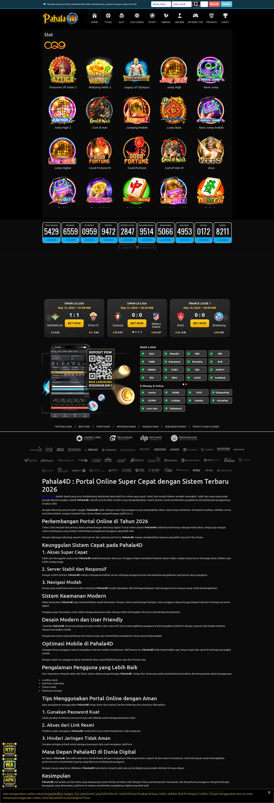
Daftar (226, 4)
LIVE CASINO (137, 22)
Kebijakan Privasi (80, 797)
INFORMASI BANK (126, 426)
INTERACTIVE (195, 22)
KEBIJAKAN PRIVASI (175, 426)
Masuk (214, 4)
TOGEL (108, 22)
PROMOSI (211, 22)
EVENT (225, 22)
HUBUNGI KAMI (150, 426)
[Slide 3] (138, 332)
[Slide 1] (133, 332)
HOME (94, 22)
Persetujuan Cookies (196, 793)
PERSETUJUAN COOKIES (206, 426)
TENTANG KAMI (63, 426)
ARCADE (179, 22)
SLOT (122, 22)
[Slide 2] (136, 332)
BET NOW (74, 323)
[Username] (161, 4)
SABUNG (166, 22)
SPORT (152, 22)
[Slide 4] (141, 332)
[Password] (182, 4)
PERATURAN (103, 426)
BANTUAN (84, 426)
